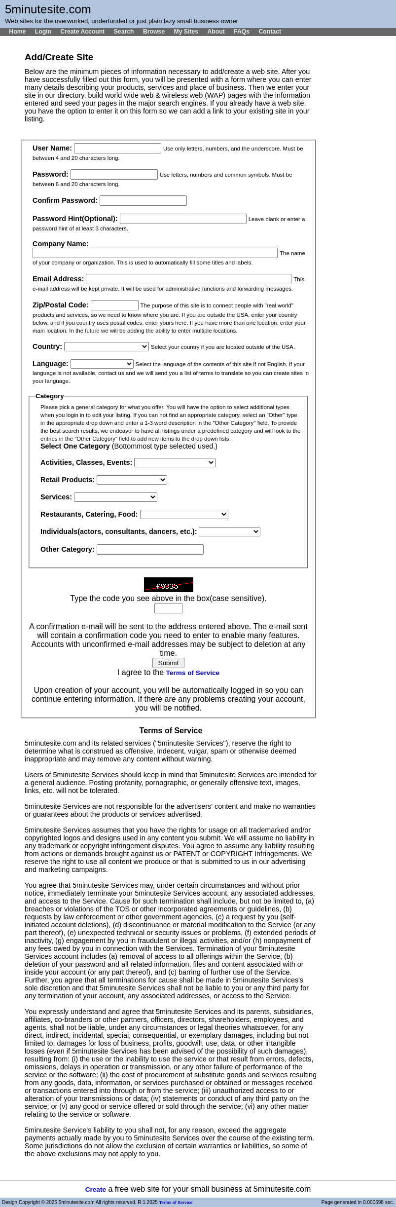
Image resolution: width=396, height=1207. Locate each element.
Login (43, 31)
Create (95, 1189)
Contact (269, 31)
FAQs (242, 31)
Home (17, 31)
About (215, 31)
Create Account (82, 31)
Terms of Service (193, 673)
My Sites (186, 31)
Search (124, 31)
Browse (154, 31)
